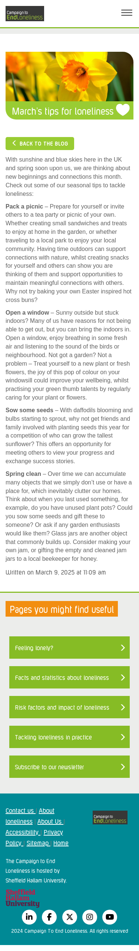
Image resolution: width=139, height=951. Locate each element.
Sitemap (38, 842)
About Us (50, 821)
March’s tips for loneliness (62, 110)
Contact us (21, 810)
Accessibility (23, 831)
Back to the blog (39, 143)
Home (61, 842)
